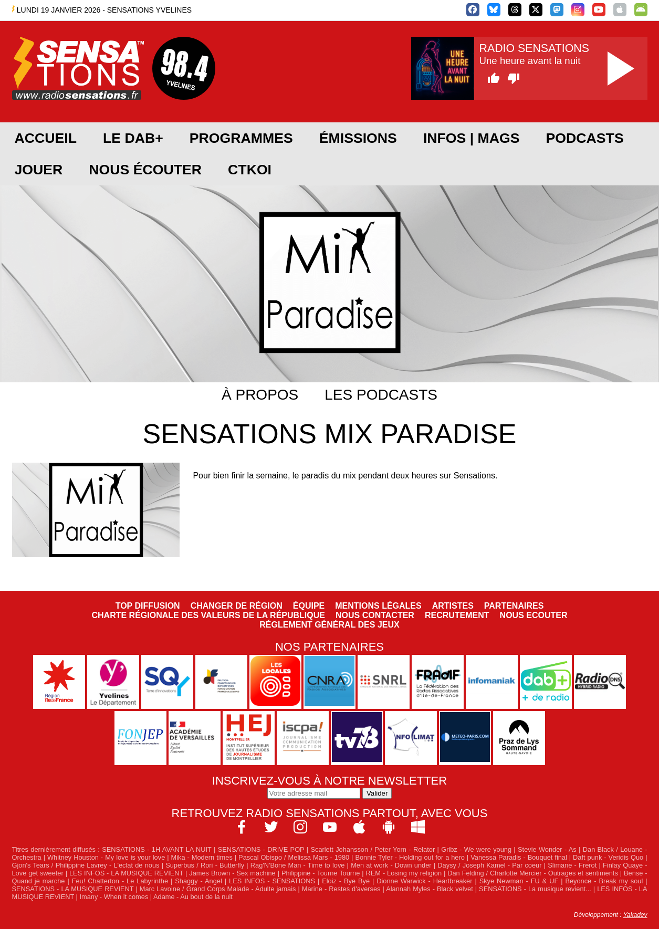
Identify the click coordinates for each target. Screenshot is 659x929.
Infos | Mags (471, 138)
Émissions (358, 138)
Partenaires (514, 605)
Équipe (309, 605)
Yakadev (635, 914)
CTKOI (249, 170)
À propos (260, 395)
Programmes (241, 138)
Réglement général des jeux (329, 624)
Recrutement (457, 615)
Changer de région (237, 605)
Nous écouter (145, 170)
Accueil (46, 138)
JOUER (39, 170)
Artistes (453, 605)
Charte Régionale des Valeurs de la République (208, 615)
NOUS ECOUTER (534, 615)
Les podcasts (381, 395)
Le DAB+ (133, 138)
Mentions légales (378, 605)
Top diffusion (148, 605)
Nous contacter (375, 615)
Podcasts (585, 138)
